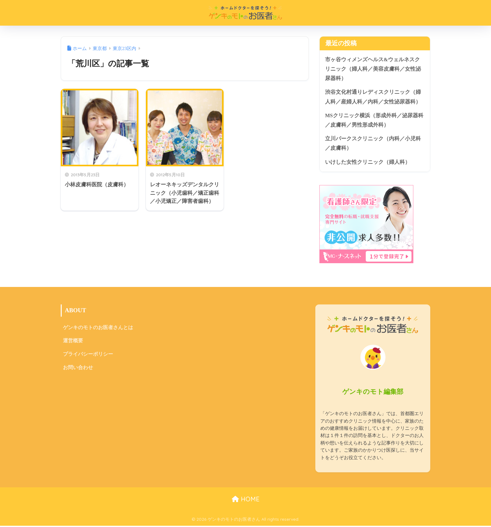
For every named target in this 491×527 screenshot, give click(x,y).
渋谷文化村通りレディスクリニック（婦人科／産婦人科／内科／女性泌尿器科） (373, 97)
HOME (246, 500)
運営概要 (73, 342)
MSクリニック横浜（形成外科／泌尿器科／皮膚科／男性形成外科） (374, 121)
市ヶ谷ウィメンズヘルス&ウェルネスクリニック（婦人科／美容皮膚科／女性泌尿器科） (373, 69)
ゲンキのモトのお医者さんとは (98, 329)
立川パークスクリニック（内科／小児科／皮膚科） (373, 145)
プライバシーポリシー (88, 356)
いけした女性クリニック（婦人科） (367, 163)
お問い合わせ (78, 369)
